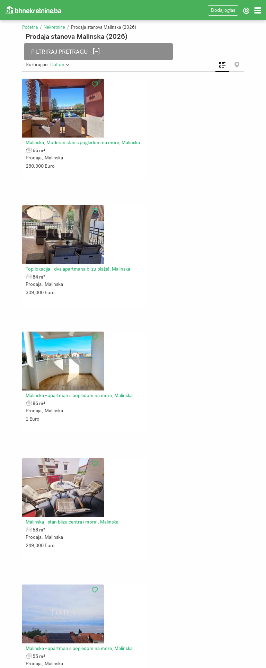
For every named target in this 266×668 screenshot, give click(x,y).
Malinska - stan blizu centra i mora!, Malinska (185, 237)
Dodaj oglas (223, 10)
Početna (30, 27)
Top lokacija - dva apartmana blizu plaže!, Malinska (191, 139)
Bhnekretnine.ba (156, 657)
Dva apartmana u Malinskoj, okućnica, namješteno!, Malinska (92, 433)
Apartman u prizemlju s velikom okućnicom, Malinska (83, 531)
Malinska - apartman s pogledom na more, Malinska (81, 237)
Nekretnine (54, 27)
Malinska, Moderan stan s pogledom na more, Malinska (85, 139)
